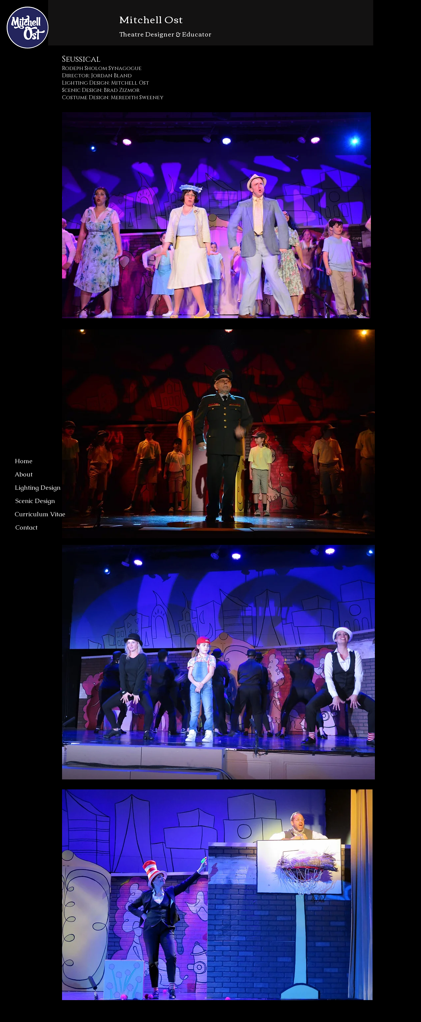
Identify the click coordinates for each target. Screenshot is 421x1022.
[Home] (23, 461)
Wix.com (222, 1018)
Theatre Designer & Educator (165, 33)
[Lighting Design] (37, 487)
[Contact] (26, 527)
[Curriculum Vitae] (39, 514)
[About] (23, 474)
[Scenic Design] (34, 501)
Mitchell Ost (151, 19)
